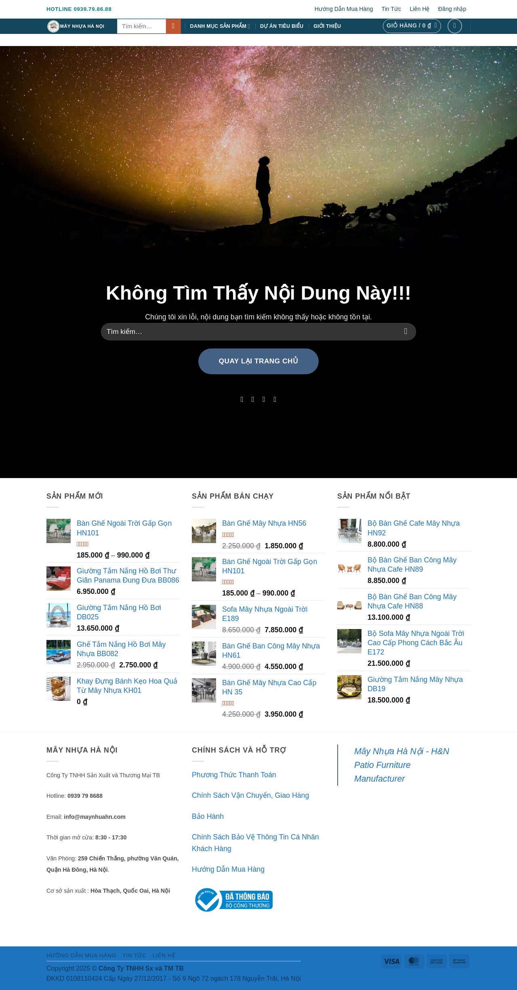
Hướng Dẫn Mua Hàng (344, 9)
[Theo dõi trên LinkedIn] (275, 399)
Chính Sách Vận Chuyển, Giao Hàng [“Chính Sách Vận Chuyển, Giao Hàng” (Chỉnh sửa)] (250, 795)
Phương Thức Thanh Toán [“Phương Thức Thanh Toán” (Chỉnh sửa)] (234, 775)
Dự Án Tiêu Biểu (281, 26)
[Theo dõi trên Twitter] (264, 399)
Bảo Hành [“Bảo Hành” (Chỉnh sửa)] (208, 816)
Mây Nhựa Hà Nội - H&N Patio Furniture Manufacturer (401, 765)
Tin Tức (391, 9)
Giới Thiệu (327, 26)
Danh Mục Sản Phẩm (220, 26)
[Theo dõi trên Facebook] (455, 26)
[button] (412, 26)
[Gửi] (173, 26)
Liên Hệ (419, 9)
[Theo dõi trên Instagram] (252, 399)
